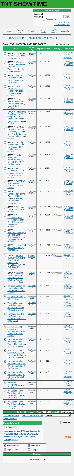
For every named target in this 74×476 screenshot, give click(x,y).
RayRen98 (32, 62)
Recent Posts (20, 31)
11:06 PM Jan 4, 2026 (68, 326)
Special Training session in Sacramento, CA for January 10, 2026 (16, 330)
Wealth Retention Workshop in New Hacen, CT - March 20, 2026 (15, 306)
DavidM (32, 437)
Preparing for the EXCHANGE (16, 208)
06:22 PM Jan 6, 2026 (68, 314)
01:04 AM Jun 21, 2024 (68, 62)
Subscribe (65, 423)
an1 (35, 434)
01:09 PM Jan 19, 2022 (68, 112)
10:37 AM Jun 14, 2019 (68, 207)
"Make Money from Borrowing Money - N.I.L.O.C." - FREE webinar (15, 160)
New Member (64, 22)
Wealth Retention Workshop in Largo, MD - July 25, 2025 (16, 374)
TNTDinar (25, 431)
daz (67, 258)
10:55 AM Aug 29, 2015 (68, 255)
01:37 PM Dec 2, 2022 (68, 75)
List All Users (54, 31)
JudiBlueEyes (68, 277)
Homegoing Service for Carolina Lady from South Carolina (16, 288)
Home (8, 31)
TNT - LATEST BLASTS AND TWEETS (39, 38)
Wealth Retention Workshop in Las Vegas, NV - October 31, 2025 (16, 342)
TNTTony (7, 440)
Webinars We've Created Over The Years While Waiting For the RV (16, 65)
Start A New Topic (62, 44)
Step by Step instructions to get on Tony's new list (16, 78)
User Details (43, 31)
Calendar (65, 31)
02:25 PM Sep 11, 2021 (68, 142)
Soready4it (34, 431)
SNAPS (30, 434)
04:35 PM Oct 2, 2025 (68, 339)
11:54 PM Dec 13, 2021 (68, 127)
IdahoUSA (31, 181)
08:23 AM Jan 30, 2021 (68, 168)
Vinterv (17, 431)
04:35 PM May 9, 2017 (68, 245)
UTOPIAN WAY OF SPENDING (16, 54)
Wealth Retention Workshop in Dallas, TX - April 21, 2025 (16, 404)
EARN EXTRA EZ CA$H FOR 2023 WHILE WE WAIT (15, 89)
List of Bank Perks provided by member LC (16, 247)
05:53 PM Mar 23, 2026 (68, 286)
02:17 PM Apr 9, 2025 (68, 402)
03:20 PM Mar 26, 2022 (68, 99)
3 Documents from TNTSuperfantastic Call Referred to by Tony (15, 220)
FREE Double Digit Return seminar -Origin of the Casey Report (16, 171)
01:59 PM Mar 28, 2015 (68, 273)
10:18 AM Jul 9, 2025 (68, 382)
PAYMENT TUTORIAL (12, 384)
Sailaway (32, 273)
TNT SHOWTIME (11, 38)
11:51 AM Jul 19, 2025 (68, 372)
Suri (26, 437)
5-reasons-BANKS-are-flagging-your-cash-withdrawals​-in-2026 (16, 317)
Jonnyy (68, 385)
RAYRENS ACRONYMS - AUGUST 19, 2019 (16, 183)
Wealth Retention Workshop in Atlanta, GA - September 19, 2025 (16, 364)
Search (31, 31)
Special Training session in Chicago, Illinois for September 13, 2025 (16, 353)
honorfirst (69, 184)
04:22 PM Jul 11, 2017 (68, 230)
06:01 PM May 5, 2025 (68, 391)
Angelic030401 (10, 434)
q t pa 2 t (69, 353)
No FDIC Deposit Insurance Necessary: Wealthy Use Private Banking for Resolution (16, 131)
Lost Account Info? (62, 24)
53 (25, 412)
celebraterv (67, 377)
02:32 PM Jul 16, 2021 (68, 155)
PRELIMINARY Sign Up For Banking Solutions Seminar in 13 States (16, 236)
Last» (32, 412)
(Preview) (17, 58)
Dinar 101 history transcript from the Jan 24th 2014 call (16, 276)
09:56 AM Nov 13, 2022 (68, 86)
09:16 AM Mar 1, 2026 (68, 296)
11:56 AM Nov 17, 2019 (68, 181)
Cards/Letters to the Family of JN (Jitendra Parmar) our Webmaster (16, 197)
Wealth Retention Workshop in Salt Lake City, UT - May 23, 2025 (16, 394)
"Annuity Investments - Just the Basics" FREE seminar (15, 145)
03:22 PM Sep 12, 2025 (68, 350)
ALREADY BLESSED (31, 256)
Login (67, 17)
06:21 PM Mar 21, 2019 (68, 215)
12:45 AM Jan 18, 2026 (68, 303)
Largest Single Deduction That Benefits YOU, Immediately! (16, 102)
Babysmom (32, 53)
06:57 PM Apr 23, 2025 (68, 53)
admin (15, 440)
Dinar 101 (23, 282)
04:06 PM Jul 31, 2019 (68, 191)
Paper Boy (8, 437)
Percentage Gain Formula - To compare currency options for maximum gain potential (16, 116)
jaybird (20, 437)
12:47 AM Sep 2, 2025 (68, 361)
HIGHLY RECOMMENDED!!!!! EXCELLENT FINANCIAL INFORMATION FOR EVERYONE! (16, 261)
